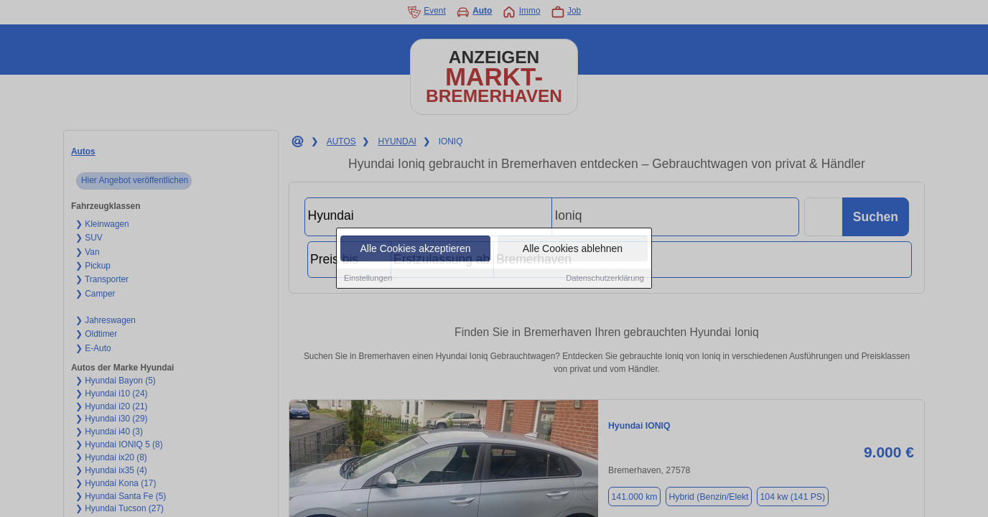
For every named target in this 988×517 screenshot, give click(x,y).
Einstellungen (368, 279)
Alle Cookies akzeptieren (415, 250)
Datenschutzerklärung (605, 279)
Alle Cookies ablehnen (573, 250)
